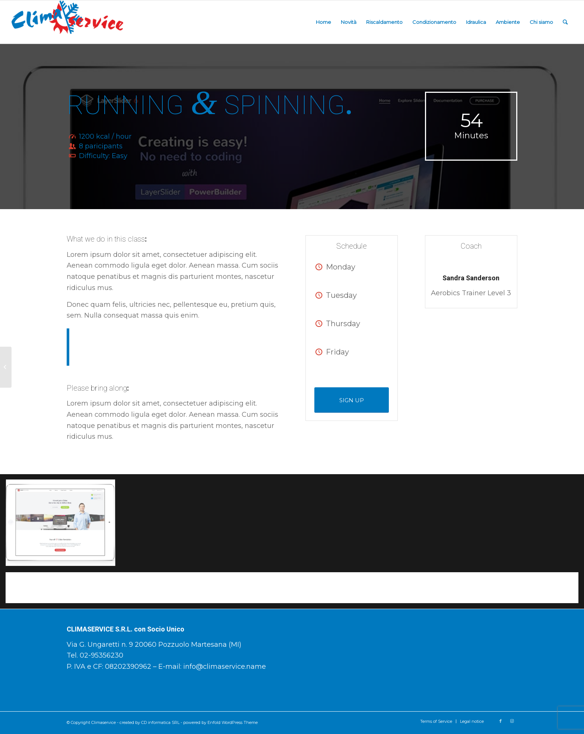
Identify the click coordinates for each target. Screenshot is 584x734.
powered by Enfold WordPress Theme (220, 722)
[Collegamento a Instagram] (511, 721)
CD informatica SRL (160, 722)
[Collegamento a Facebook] (500, 721)
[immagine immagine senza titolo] (63, 526)
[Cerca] (565, 22)
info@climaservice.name (224, 666)
